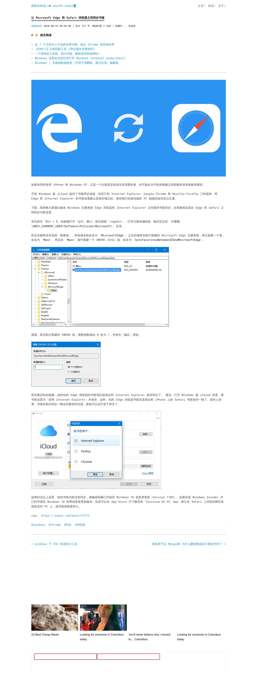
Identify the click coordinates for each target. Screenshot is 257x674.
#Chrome (55, 525)
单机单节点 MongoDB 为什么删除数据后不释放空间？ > (189, 544)
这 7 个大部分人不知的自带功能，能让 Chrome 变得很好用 (75, 44)
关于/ (222, 6)
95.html (65, 6)
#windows (38, 525)
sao (55, 6)
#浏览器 (80, 525)
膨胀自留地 (38, 6)
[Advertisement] (128, 576)
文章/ (201, 6)
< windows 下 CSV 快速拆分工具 (54, 544)
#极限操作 (36, 25)
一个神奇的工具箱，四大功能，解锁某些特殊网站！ (68, 54)
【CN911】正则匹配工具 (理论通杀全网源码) (65, 49)
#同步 (68, 525)
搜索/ (212, 6)
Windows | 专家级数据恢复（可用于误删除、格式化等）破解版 (77, 63)
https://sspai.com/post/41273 (65, 515)
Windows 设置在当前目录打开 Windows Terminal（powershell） (81, 58)
